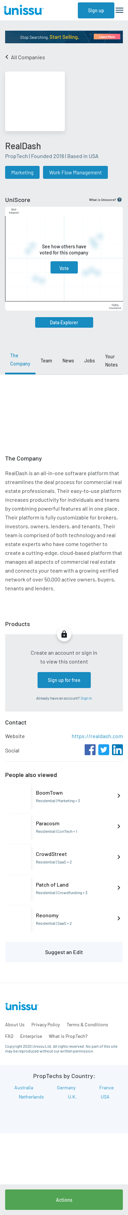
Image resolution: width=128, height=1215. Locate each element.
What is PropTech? (68, 1036)
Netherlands (31, 1097)
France (106, 1087)
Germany (66, 1087)
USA (105, 1097)
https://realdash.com (97, 736)
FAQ (9, 1036)
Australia (23, 1087)
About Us (15, 1024)
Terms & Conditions (87, 1024)
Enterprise (31, 1036)
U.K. (72, 1097)
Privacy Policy (45, 1024)
